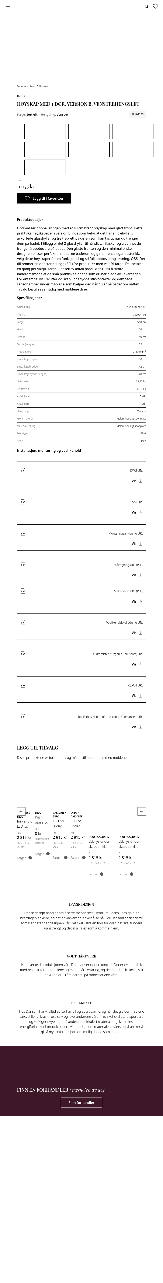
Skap (33, 86)
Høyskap (44, 86)
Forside (22, 86)
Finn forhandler (81, 1102)
